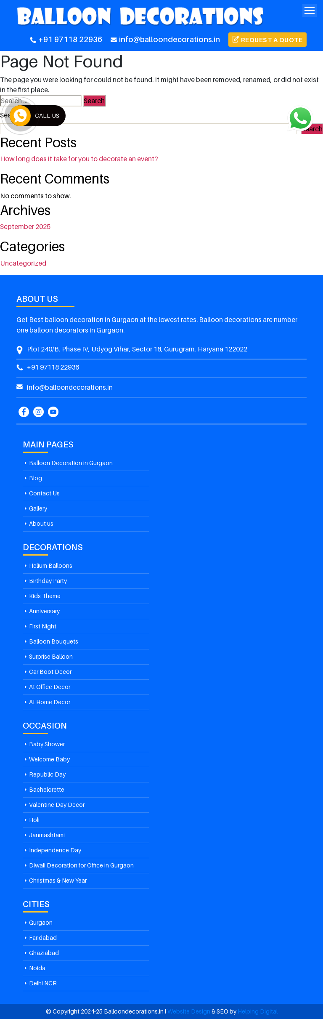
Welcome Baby (49, 759)
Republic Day (47, 774)
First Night (42, 626)
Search (10, 115)
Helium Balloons (50, 565)
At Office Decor (49, 686)
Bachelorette (46, 789)
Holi (34, 819)
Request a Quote (272, 39)
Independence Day (55, 850)
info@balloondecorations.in (165, 39)
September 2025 (25, 226)
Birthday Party (48, 580)
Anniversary (44, 611)
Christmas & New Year (58, 880)
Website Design (188, 1011)
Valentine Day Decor (57, 804)
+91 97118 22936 (66, 39)
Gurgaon (41, 922)
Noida (37, 967)
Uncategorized (23, 263)
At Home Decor (49, 701)
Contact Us (44, 493)
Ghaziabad (44, 952)
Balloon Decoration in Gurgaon (71, 462)
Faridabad (43, 937)
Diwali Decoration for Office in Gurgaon (81, 865)
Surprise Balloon (51, 656)
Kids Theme (45, 595)
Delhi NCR (43, 983)
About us (41, 523)
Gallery (38, 508)
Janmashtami (47, 834)
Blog (35, 478)
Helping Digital (258, 1011)
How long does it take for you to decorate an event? (79, 158)
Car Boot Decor (50, 671)
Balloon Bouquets (53, 641)
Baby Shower (47, 744)
